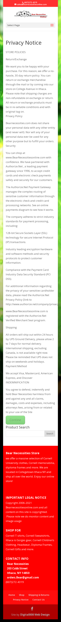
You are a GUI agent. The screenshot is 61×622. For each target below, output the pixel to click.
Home (12, 594)
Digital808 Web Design (35, 614)
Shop (21, 594)
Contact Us (38, 599)
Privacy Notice (20, 599)
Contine (15, 420)
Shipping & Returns (38, 594)
